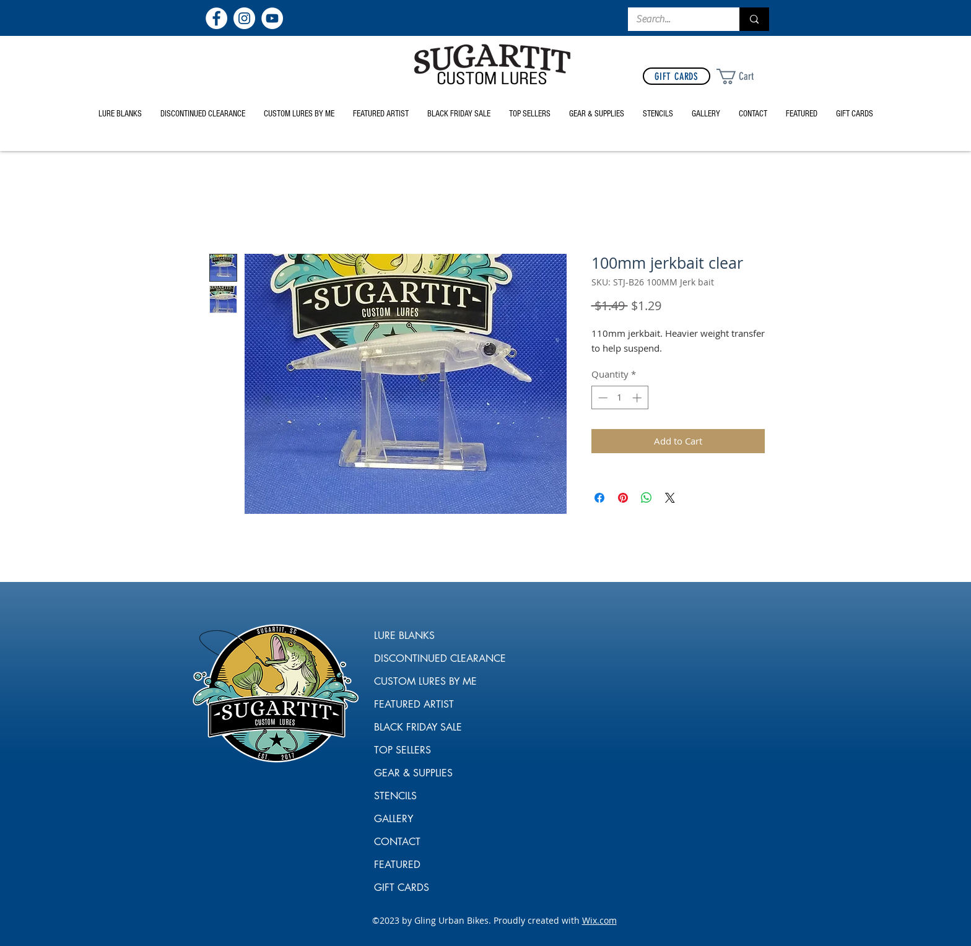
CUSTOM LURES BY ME (419, 681)
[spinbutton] (619, 397)
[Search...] (674, 19)
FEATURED (397, 864)
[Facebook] (216, 18)
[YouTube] (272, 18)
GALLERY (393, 818)
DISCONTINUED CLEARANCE (419, 658)
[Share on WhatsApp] (646, 497)
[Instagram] (244, 18)
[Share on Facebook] (599, 497)
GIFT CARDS (401, 887)
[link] (744, 76)
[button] (597, 114)
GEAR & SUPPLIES (413, 772)
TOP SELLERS (402, 750)
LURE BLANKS (404, 635)
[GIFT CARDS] (676, 76)
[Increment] (638, 397)
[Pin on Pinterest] (623, 497)
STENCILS (395, 795)
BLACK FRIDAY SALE (418, 727)
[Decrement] (601, 397)
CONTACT (397, 841)
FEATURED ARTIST (414, 704)
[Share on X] (670, 497)
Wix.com (599, 920)
